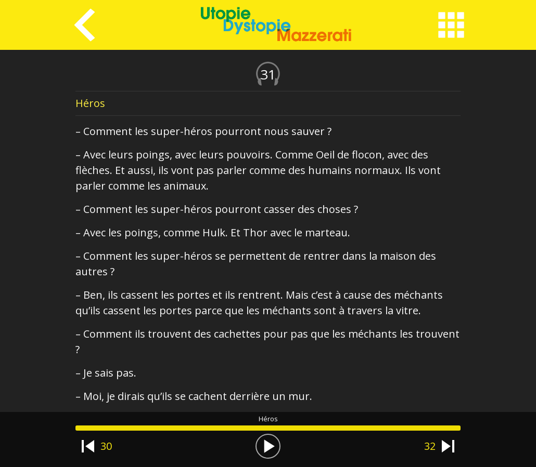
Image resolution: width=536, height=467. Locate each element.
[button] (268, 446)
